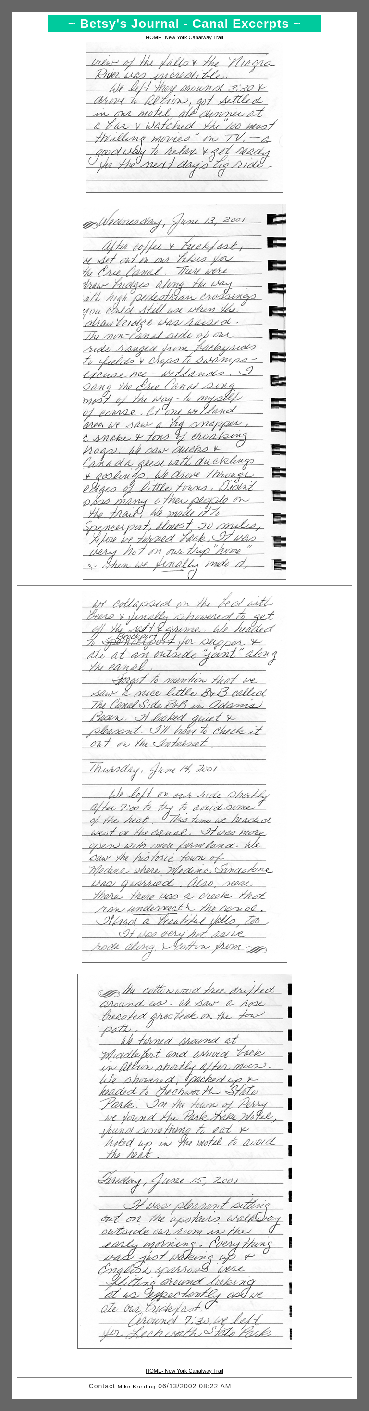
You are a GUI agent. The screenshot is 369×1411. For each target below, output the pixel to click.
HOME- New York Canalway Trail (184, 37)
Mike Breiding (137, 1386)
